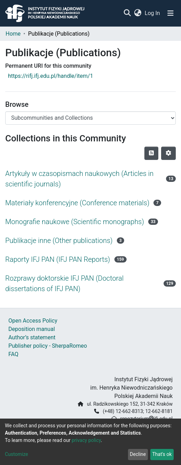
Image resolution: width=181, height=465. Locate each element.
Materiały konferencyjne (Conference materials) (77, 203)
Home (13, 33)
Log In (153, 13)
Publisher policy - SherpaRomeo (47, 345)
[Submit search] (127, 13)
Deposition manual (31, 329)
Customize (16, 454)
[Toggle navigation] (170, 13)
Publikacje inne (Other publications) (59, 240)
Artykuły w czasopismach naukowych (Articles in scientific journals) (79, 178)
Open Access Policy (32, 320)
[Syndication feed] (151, 153)
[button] (137, 13)
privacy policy (86, 440)
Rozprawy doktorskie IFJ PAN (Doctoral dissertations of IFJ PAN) (64, 283)
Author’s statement (31, 337)
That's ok (162, 454)
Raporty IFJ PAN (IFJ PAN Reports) (57, 259)
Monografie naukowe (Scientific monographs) (74, 221)
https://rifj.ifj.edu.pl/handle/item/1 (50, 76)
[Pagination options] (168, 153)
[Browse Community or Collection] (90, 118)
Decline (138, 454)
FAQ (13, 354)
